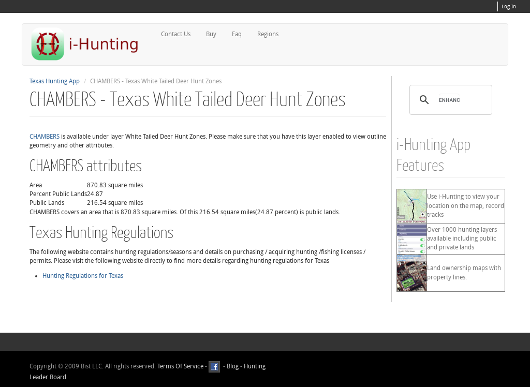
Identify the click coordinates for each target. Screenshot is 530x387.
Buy (211, 34)
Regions (267, 34)
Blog (233, 366)
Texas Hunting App (55, 81)
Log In (509, 7)
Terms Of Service (180, 366)
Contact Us (175, 34)
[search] (449, 100)
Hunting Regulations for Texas (82, 275)
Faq (237, 34)
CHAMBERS (45, 136)
